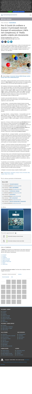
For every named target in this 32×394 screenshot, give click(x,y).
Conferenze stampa (14, 191)
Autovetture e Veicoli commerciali (9, 274)
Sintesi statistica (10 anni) (7, 354)
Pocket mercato (5, 350)
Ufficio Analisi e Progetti (7, 328)
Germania (25, 172)
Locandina (18, 353)
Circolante (21, 335)
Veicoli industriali (5, 277)
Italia (29, 172)
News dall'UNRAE (14, 187)
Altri (12, 277)
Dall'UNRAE (4, 344)
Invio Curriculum (19, 354)
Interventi (4, 340)
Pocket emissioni (5, 351)
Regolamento (19, 351)
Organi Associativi (6, 260)
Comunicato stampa (20, 350)
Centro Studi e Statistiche (7, 326)
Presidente (4, 257)
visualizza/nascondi (17, 185)
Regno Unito (7, 173)
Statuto (3, 262)
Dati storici (21, 338)
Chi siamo (4, 254)
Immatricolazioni (14, 184)
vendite (11, 173)
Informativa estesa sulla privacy (18, 11)
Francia (21, 172)
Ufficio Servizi (5, 329)
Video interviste (5, 341)
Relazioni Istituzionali (6, 261)
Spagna (2, 173)
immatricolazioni (6, 172)
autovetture (13, 172)
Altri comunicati (13, 198)
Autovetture (12, 22)
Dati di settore (21, 337)
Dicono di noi (5, 343)
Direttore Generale (6, 258)
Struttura (4, 256)
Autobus (19, 274)
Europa (17, 172)
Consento (10, 11)
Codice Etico (5, 264)
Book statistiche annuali (7, 353)
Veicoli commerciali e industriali (18, 201)
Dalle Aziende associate (7, 345)
